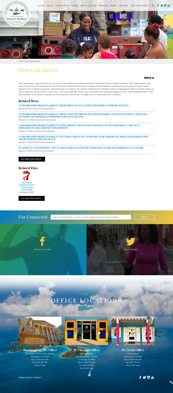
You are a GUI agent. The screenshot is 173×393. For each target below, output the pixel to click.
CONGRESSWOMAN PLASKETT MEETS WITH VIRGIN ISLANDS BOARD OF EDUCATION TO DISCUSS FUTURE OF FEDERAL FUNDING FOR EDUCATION (83, 115)
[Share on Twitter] (148, 77)
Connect (123, 6)
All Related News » (31, 159)
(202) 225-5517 (41, 362)
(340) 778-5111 (135, 362)
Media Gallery (88, 6)
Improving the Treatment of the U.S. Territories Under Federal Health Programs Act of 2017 (26, 182)
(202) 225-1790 (43, 360)
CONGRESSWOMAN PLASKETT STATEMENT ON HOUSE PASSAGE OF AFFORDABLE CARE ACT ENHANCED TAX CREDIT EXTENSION (79, 126)
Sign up (144, 217)
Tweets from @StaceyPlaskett (114, 261)
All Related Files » (31, 198)
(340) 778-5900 (136, 360)
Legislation (62, 6)
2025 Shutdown (139, 6)
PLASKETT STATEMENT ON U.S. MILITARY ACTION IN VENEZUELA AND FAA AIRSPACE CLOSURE (81, 147)
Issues (74, 6)
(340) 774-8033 (88, 365)
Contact (37, 377)
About (50, 6)
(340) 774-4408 (89, 362)
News (113, 6)
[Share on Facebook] (145, 77)
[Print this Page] (150, 77)
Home (41, 6)
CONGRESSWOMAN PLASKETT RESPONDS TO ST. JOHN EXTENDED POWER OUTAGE (74, 105)
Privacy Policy (25, 377)
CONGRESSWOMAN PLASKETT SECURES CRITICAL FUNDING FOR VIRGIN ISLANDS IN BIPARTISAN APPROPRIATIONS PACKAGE (83, 138)
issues (26, 61)
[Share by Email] (153, 77)
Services (103, 6)
